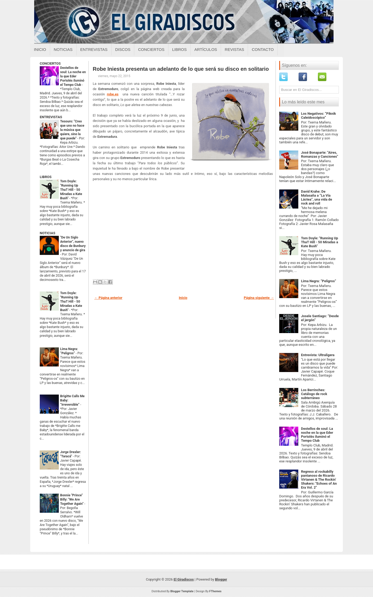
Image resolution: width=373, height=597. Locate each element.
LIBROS (45, 177)
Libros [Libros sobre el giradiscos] (179, 49)
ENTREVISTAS (51, 117)
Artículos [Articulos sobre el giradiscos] (205, 49)
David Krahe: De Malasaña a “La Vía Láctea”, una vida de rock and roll (316, 197)
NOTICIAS (47, 233)
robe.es (113, 94)
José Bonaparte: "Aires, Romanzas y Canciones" (319, 154)
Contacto (263, 49)
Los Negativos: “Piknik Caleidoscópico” (318, 116)
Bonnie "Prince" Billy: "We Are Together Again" (72, 499)
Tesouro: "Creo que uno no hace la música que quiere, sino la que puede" (72, 130)
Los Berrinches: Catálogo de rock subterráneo (314, 394)
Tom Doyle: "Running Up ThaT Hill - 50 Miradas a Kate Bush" (71, 189)
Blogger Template (182, 591)
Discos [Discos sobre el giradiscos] (123, 49)
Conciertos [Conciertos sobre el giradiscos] (151, 49)
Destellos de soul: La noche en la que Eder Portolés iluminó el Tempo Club (73, 76)
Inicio (40, 49)
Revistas (234, 49)
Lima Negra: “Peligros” (318, 281)
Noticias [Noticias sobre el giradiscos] (63, 49)
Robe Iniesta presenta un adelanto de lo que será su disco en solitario (181, 69)
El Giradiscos (184, 579)
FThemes (215, 591)
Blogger (221, 579)
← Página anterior (108, 298)
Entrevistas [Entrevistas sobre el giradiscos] (94, 49)
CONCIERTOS (50, 63)
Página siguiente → (259, 298)
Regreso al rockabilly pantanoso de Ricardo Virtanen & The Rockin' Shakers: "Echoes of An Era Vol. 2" (319, 479)
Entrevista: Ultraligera (317, 355)
